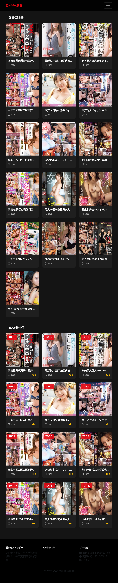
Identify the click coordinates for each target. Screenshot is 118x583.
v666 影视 (14, 5)
